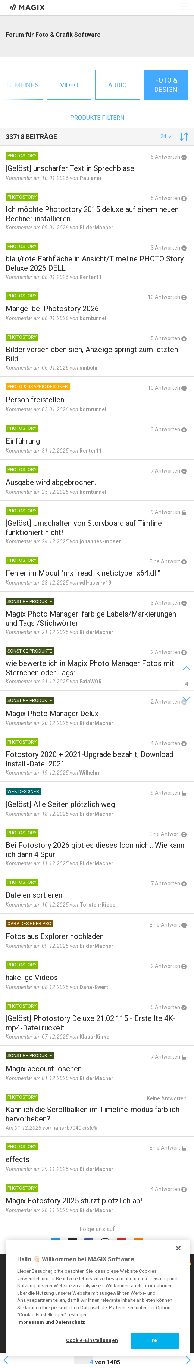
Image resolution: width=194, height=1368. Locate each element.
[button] (166, 136)
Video (69, 85)
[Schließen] (178, 1248)
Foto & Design (166, 84)
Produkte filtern (97, 117)
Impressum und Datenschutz (51, 1322)
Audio (117, 85)
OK (154, 1340)
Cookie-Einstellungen (92, 1340)
